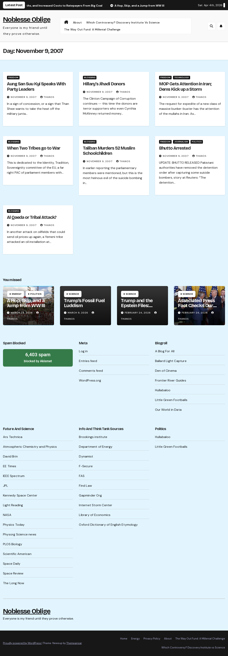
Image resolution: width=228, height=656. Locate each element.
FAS (82, 476)
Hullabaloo (163, 390)
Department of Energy (95, 447)
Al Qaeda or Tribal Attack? (31, 217)
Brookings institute (93, 437)
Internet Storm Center (95, 505)
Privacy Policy (151, 638)
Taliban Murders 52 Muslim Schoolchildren (109, 151)
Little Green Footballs (171, 400)
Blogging (89, 77)
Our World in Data (168, 410)
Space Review (13, 573)
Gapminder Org (90, 495)
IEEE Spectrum (14, 476)
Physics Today (14, 525)
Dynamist (86, 456)
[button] (211, 26)
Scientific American (17, 554)
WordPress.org (90, 380)
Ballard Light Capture (171, 361)
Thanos (47, 97)
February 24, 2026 (138, 312)
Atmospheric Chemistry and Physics (30, 447)
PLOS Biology (12, 544)
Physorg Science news (19, 534)
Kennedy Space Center (20, 495)
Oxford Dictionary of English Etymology (108, 525)
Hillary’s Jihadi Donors (104, 84)
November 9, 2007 (24, 97)
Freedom (13, 77)
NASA (7, 515)
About (77, 22)
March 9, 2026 (78, 312)
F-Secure (86, 466)
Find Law (85, 486)
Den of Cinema (166, 371)
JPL (5, 486)
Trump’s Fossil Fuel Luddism (84, 303)
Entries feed (88, 361)
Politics (197, 141)
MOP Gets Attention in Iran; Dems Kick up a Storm (185, 86)
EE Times (9, 466)
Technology (181, 77)
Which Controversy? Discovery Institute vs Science (123, 22)
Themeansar (74, 643)
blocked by (37, 357)
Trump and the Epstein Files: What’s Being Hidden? (136, 308)
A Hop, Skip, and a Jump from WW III (26, 303)
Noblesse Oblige (26, 19)
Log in (83, 351)
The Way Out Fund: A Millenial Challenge (92, 29)
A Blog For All (165, 351)
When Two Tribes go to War (33, 148)
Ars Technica (12, 437)
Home (123, 638)
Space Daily (11, 564)
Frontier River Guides (170, 380)
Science (74, 294)
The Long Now (13, 583)
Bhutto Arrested (175, 148)
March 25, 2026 (22, 312)
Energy (17, 294)
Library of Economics (94, 515)
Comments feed (91, 371)
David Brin (10, 456)
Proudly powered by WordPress (22, 643)
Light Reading (13, 505)
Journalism (181, 141)
